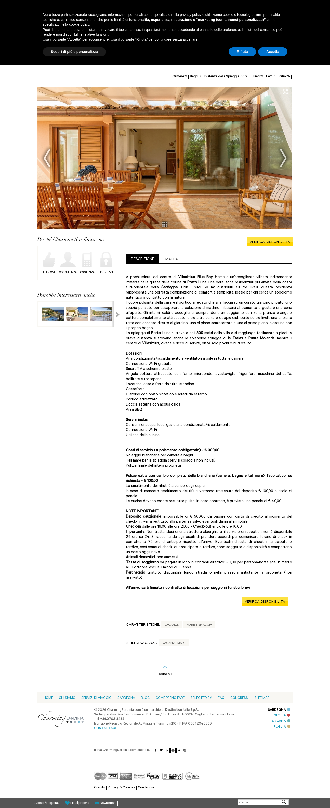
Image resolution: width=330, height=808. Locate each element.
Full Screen (285, 91)
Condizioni (146, 788)
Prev (47, 158)
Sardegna (126, 698)
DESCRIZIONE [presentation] (142, 259)
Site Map (262, 698)
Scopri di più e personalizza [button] (74, 52)
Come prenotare (170, 698)
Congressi (239, 698)
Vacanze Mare (174, 643)
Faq (221, 698)
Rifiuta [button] (242, 52)
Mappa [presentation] (171, 260)
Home (48, 698)
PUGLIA (282, 727)
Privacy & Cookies (121, 788)
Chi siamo (67, 698)
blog (145, 698)
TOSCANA (280, 721)
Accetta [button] (272, 52)
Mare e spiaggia (199, 625)
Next (283, 158)
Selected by (201, 698)
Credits (99, 788)
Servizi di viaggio (96, 698)
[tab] (142, 259)
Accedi (39, 803)
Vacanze (171, 625)
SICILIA (282, 716)
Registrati (52, 803)
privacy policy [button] (190, 14)
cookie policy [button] (79, 24)
